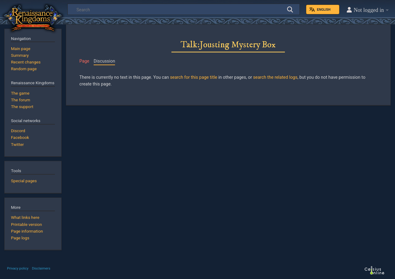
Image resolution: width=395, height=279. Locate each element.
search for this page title (193, 77)
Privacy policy (17, 268)
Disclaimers (41, 268)
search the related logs (275, 77)
